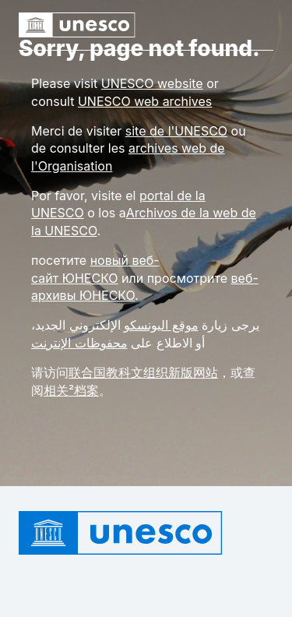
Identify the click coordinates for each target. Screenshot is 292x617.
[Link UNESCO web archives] (145, 101)
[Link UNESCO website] (152, 83)
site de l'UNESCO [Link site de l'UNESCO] (176, 131)
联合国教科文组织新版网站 (143, 372)
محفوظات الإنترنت (79, 343)
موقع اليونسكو (161, 325)
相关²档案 (71, 390)
